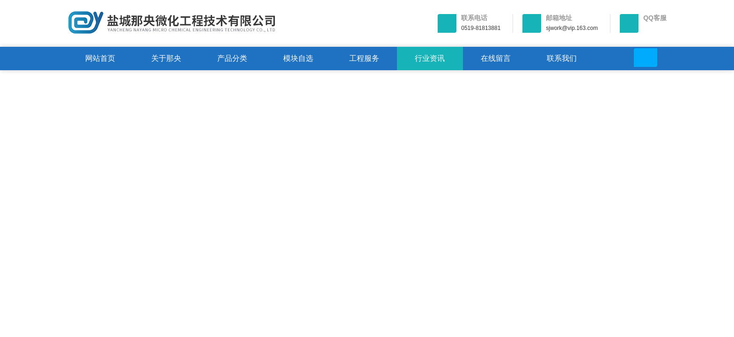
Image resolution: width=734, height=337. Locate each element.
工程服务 (364, 58)
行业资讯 (430, 58)
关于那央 (166, 58)
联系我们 (562, 58)
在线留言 (496, 58)
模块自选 (298, 58)
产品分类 (232, 58)
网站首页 (100, 58)
